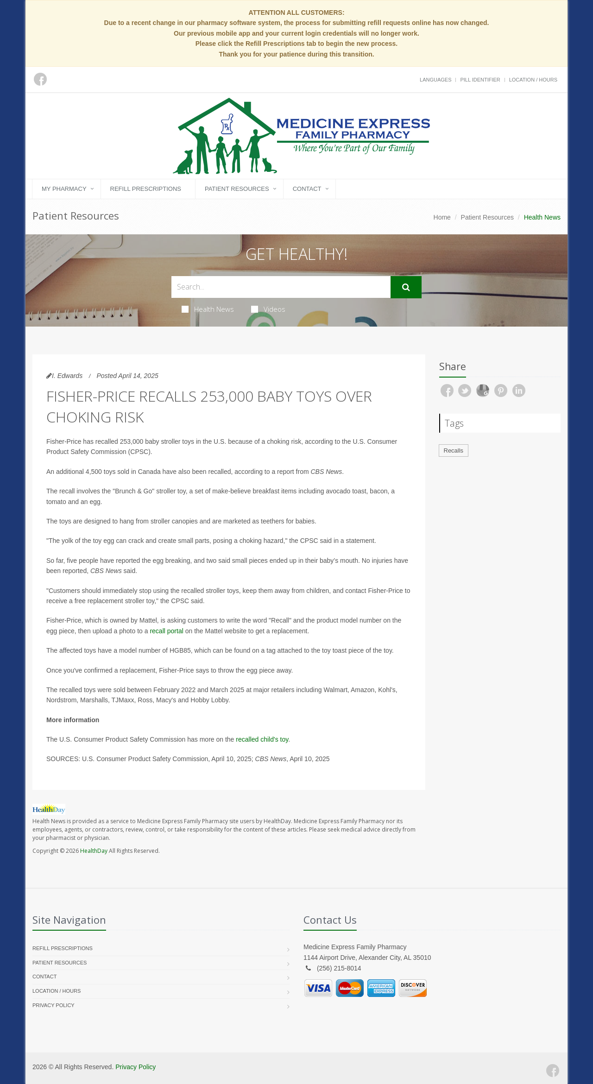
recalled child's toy (262, 739)
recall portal (166, 631)
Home (442, 217)
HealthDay (93, 851)
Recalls (454, 450)
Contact (307, 188)
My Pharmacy (64, 188)
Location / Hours (533, 79)
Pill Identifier (480, 79)
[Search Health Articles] (281, 287)
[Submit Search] (406, 287)
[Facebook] (552, 1070)
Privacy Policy (53, 1005)
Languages (435, 79)
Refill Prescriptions (145, 188)
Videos (268, 309)
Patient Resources (237, 188)
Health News (208, 309)
